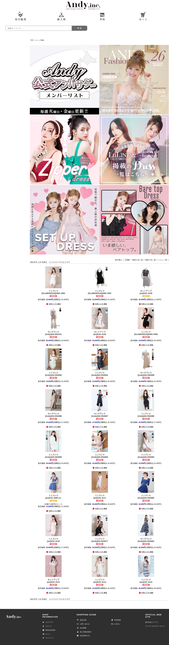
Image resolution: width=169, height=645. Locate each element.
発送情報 (116, 620)
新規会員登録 (48, 630)
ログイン (47, 626)
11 (66, 262)
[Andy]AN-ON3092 (53, 373)
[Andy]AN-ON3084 (99, 455)
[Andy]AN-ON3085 (53, 455)
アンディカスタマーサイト (155, 626)
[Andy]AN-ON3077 (99, 540)
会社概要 (81, 628)
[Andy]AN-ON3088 (53, 414)
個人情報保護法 (84, 632)
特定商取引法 (83, 636)
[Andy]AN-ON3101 (53, 333)
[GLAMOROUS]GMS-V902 (53, 292)
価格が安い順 (150, 260)
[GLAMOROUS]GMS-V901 (99, 292)
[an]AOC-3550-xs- (53, 496)
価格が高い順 (137, 260)
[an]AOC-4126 (145, 292)
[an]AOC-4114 (99, 580)
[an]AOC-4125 (99, 333)
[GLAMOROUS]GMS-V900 (145, 333)
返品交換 (81, 620)
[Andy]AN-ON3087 (99, 414)
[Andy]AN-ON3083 (145, 455)
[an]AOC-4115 (145, 580)
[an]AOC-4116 (53, 540)
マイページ (48, 638)
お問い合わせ (83, 624)
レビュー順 (162, 260)
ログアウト (48, 622)
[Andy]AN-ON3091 (99, 373)
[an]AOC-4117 (99, 496)
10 (63, 262)
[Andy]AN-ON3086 (145, 414)
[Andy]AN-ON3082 (145, 496)
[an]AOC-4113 (53, 580)
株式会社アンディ (151, 622)
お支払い (116, 624)
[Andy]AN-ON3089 (145, 373)
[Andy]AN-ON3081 (145, 540)
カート (46, 634)
